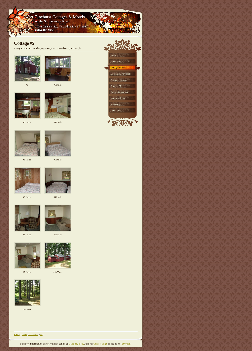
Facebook (125, 343)
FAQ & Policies (118, 98)
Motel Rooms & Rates (121, 61)
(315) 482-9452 (44, 30)
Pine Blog (115, 104)
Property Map (117, 86)
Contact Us (116, 110)
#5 (41, 334)
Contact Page (100, 343)
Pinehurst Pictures (119, 80)
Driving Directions (119, 92)
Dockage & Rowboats (121, 73)
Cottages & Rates (119, 67)
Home (113, 55)
